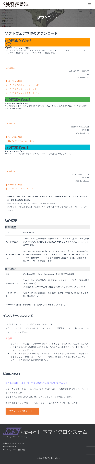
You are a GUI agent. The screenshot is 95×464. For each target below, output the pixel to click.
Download (11, 67)
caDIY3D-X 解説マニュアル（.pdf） (23, 85)
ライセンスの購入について (22, 411)
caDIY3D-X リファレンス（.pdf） (22, 89)
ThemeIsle (55, 457)
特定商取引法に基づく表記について (16, 443)
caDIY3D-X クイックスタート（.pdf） (24, 92)
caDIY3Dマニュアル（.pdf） (20, 188)
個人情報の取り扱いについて (14, 446)
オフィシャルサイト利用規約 (14, 450)
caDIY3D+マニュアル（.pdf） (20, 140)
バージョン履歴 (14, 81)
